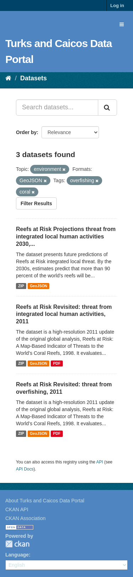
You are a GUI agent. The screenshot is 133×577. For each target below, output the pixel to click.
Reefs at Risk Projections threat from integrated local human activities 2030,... (66, 236)
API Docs (25, 469)
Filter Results (36, 203)
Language (17, 555)
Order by (26, 132)
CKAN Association (25, 518)
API (99, 462)
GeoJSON (38, 286)
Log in (117, 5)
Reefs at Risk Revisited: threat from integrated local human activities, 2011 (64, 314)
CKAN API (16, 509)
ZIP (21, 286)
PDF (57, 363)
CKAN (17, 544)
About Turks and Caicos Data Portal (44, 500)
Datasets (33, 78)
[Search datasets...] (57, 107)
